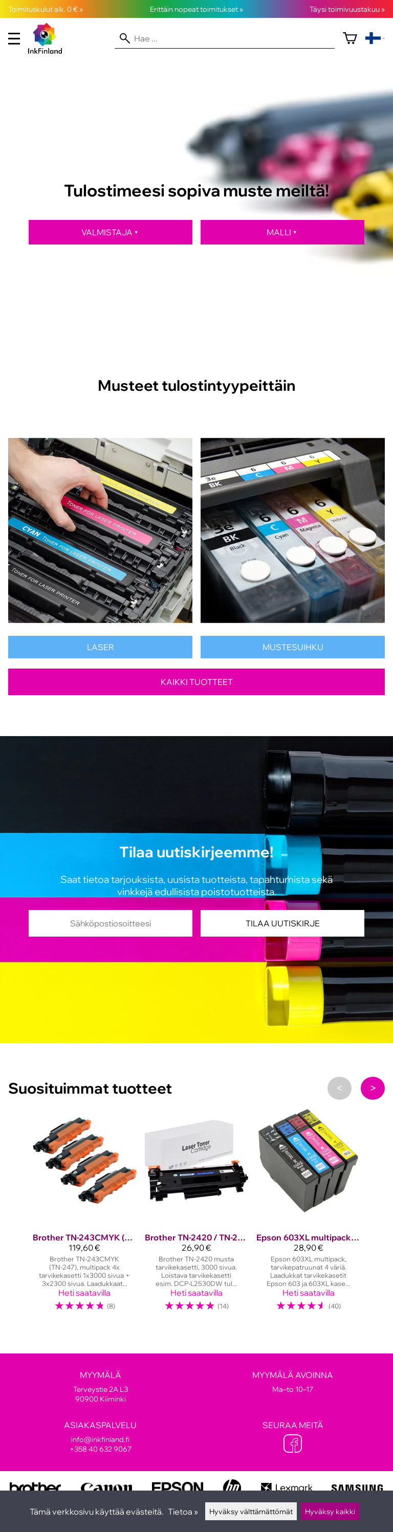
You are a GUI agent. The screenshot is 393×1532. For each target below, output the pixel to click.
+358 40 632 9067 (101, 1449)
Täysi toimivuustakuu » (347, 9)
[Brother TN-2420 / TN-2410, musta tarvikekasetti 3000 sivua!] (197, 1215)
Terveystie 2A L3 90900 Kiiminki (100, 1387)
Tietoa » (183, 1511)
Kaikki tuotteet (197, 682)
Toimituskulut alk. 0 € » (45, 9)
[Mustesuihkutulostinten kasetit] (293, 655)
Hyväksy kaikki (330, 1511)
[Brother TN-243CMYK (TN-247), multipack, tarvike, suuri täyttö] (85, 1215)
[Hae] (225, 38)
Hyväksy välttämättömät (251, 1511)
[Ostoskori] (350, 38)
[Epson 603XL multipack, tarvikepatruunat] (308, 1215)
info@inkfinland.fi (100, 1439)
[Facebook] (292, 1444)
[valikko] (14, 39)
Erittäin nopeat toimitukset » (196, 9)
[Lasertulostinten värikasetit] (100, 655)
